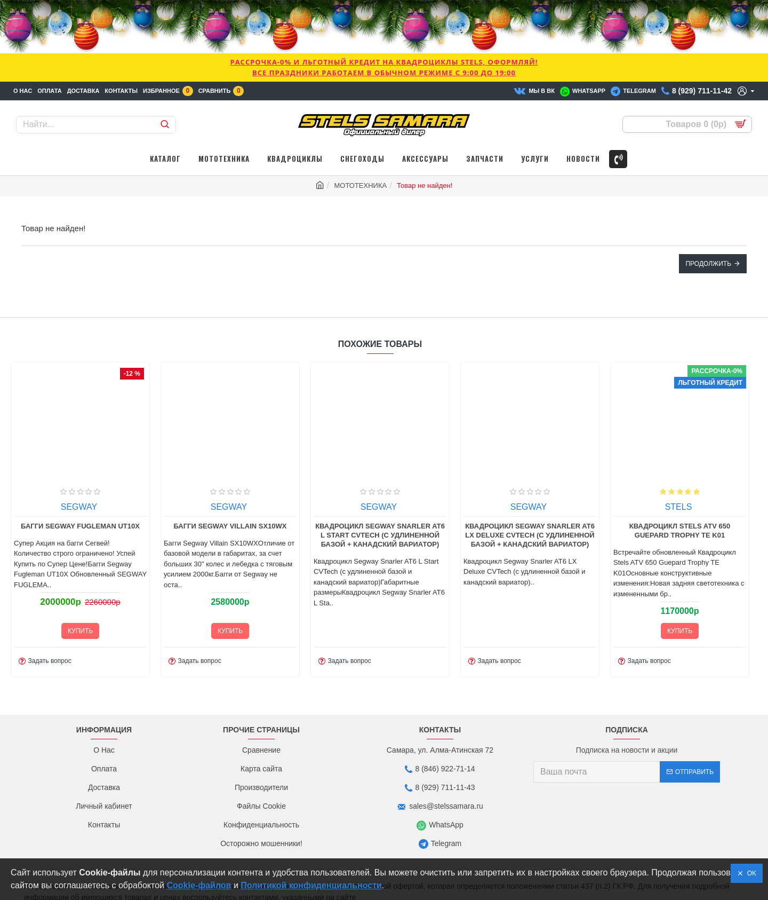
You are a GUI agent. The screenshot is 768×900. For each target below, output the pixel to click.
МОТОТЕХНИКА (360, 185)
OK (749, 873)
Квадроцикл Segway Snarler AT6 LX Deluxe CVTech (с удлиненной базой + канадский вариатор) (532, 564)
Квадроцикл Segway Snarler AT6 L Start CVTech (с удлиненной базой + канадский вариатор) (382, 564)
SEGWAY (80, 535)
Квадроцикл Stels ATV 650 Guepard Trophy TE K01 (681, 559)
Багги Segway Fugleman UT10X (81, 555)
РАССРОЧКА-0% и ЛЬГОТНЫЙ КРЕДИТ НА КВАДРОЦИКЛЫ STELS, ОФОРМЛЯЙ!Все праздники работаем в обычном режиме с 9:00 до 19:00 (384, 67)
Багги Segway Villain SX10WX (232, 555)
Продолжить (708, 263)
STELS (680, 535)
